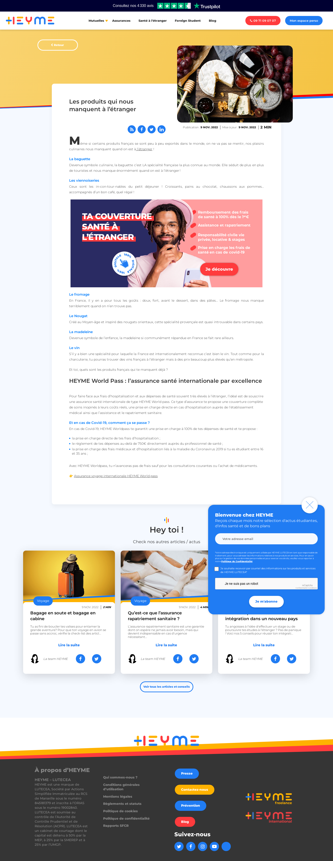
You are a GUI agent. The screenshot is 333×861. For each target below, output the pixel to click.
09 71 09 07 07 (263, 20)
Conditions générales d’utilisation (121, 787)
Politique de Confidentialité (237, 561)
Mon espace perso (304, 20)
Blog (212, 20)
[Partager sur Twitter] (152, 129)
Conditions (312, 588)
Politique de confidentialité (126, 818)
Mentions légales (117, 796)
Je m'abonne (266, 601)
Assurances (121, 20)
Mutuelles (96, 20)
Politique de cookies (120, 811)
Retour (59, 45)
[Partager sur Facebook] (142, 129)
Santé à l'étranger (153, 20)
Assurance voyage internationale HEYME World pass (116, 476)
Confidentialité (301, 588)
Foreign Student (188, 20)
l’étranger (144, 149)
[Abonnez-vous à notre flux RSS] (132, 129)
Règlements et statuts (122, 804)
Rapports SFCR (116, 826)
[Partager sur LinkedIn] (161, 129)
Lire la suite (69, 645)
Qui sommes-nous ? (120, 777)
